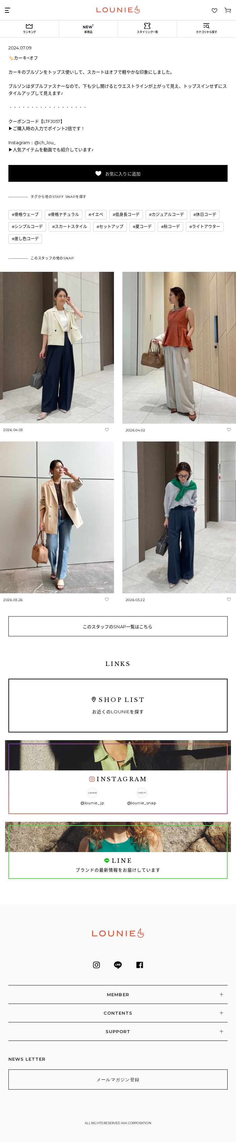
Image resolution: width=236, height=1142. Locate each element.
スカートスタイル (71, 226)
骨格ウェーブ (26, 214)
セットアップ (111, 226)
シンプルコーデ (28, 226)
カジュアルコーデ (168, 214)
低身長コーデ (127, 214)
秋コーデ (172, 226)
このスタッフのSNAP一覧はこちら (118, 626)
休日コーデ (206, 214)
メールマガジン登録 (118, 1079)
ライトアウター (206, 226)
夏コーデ (143, 226)
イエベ (97, 214)
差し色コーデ (26, 238)
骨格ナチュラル (65, 214)
